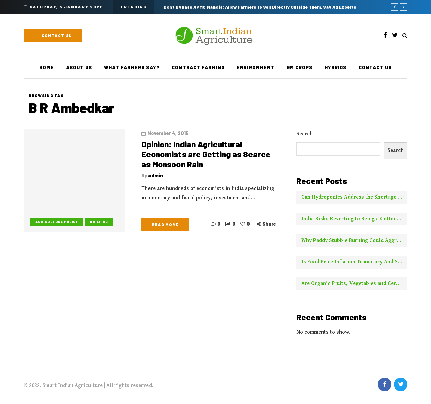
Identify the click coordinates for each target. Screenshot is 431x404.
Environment (255, 67)
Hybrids (335, 67)
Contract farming (198, 67)
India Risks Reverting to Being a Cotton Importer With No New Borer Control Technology (354, 219)
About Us (79, 67)
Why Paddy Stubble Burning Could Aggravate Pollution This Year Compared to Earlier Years (354, 240)
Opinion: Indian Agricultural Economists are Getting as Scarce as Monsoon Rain (205, 154)
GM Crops (299, 67)
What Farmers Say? (132, 67)
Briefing (99, 222)
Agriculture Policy (56, 222)
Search (304, 134)
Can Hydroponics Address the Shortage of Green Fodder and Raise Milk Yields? (354, 197)
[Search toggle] (404, 36)
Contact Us (52, 35)
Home (46, 67)
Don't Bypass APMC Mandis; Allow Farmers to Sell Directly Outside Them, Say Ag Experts (260, 7)
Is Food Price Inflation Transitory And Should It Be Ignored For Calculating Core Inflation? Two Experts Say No (354, 262)
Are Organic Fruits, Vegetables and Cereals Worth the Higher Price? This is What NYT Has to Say (354, 283)
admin (155, 175)
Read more (165, 224)
